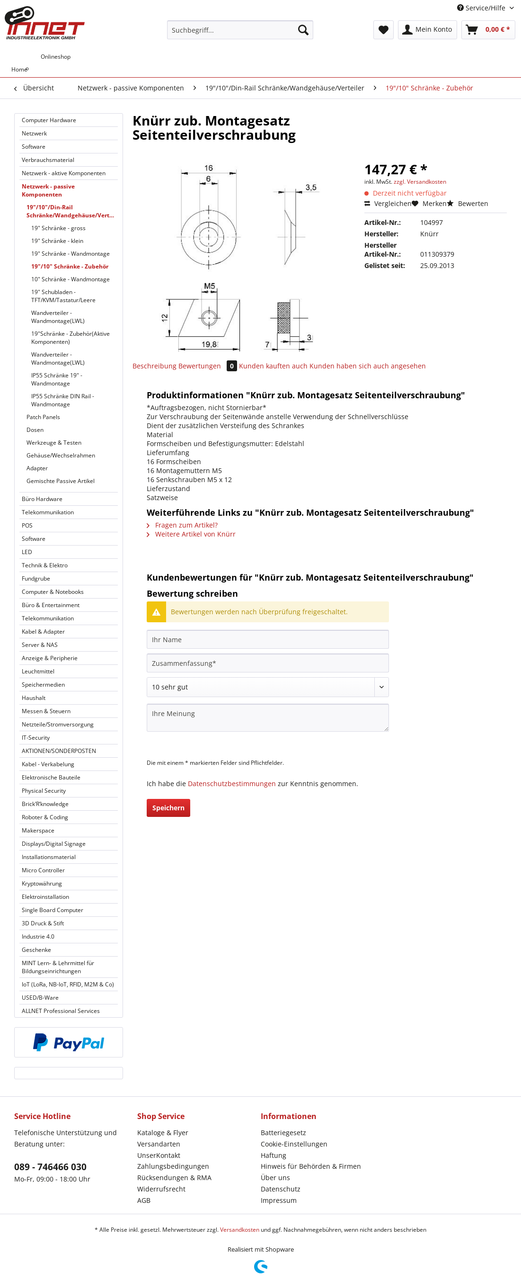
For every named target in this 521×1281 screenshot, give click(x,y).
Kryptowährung (42, 883)
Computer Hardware (49, 120)
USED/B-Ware (40, 998)
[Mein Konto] (427, 29)
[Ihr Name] (268, 639)
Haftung (273, 1155)
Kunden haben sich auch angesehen (367, 365)
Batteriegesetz (283, 1132)
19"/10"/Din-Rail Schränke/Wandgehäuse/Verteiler (72, 211)
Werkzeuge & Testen (53, 443)
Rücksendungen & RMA (174, 1177)
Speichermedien (43, 685)
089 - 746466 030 (50, 1167)
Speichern (168, 807)
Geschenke (36, 950)
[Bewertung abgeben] (268, 687)
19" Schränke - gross (58, 228)
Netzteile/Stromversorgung (58, 724)
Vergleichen (388, 203)
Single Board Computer (52, 910)
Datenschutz (280, 1188)
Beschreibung (154, 365)
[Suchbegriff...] (240, 29)
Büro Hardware (42, 499)
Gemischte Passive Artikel (60, 481)
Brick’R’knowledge (45, 804)
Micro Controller (43, 870)
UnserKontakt (158, 1155)
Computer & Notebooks (53, 592)
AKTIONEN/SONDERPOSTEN (59, 751)
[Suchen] (303, 29)
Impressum (279, 1200)
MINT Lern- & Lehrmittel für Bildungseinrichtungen (58, 967)
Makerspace (38, 830)
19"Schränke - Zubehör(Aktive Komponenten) (70, 338)
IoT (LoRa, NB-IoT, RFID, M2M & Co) (68, 984)
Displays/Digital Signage (54, 844)
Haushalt (33, 698)
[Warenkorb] (488, 29)
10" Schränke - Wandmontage (70, 279)
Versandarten (158, 1143)
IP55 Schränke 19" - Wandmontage (56, 379)
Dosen (35, 430)
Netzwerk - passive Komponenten (48, 190)
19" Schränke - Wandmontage (70, 254)
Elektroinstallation (45, 897)
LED (27, 552)
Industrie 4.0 (38, 936)
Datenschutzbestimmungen (232, 783)
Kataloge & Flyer (162, 1132)
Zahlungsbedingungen (173, 1166)
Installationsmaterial (49, 857)
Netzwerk (34, 133)
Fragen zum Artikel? (182, 524)
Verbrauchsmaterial (48, 160)
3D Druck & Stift (43, 923)
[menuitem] (240, 34)
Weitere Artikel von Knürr (191, 533)
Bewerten (467, 203)
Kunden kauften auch (273, 365)
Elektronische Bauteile (51, 777)
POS (27, 525)
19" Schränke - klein (57, 241)
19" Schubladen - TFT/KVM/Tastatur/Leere (63, 296)
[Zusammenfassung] (268, 663)
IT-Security (36, 738)
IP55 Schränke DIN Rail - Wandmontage (62, 400)
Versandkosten (239, 1230)
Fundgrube (36, 578)
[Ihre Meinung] (268, 718)
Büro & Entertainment (50, 605)
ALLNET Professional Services (61, 1011)
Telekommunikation (48, 512)
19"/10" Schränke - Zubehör (69, 266)
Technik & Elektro (45, 565)
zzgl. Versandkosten (420, 182)
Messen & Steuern (46, 711)
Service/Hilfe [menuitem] (482, 7)
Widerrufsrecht (161, 1188)
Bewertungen (208, 365)
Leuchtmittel (38, 671)
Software (33, 147)
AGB (143, 1200)
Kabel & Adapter (43, 631)
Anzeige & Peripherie (50, 658)
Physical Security (44, 791)
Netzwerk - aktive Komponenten (64, 173)
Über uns (275, 1177)
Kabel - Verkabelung (48, 764)
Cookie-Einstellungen (294, 1143)
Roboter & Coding (45, 817)
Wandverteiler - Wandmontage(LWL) (58, 317)
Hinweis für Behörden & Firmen (311, 1166)
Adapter (37, 468)
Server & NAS (40, 645)
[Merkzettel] (383, 29)
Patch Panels (43, 417)
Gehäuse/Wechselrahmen (60, 455)
